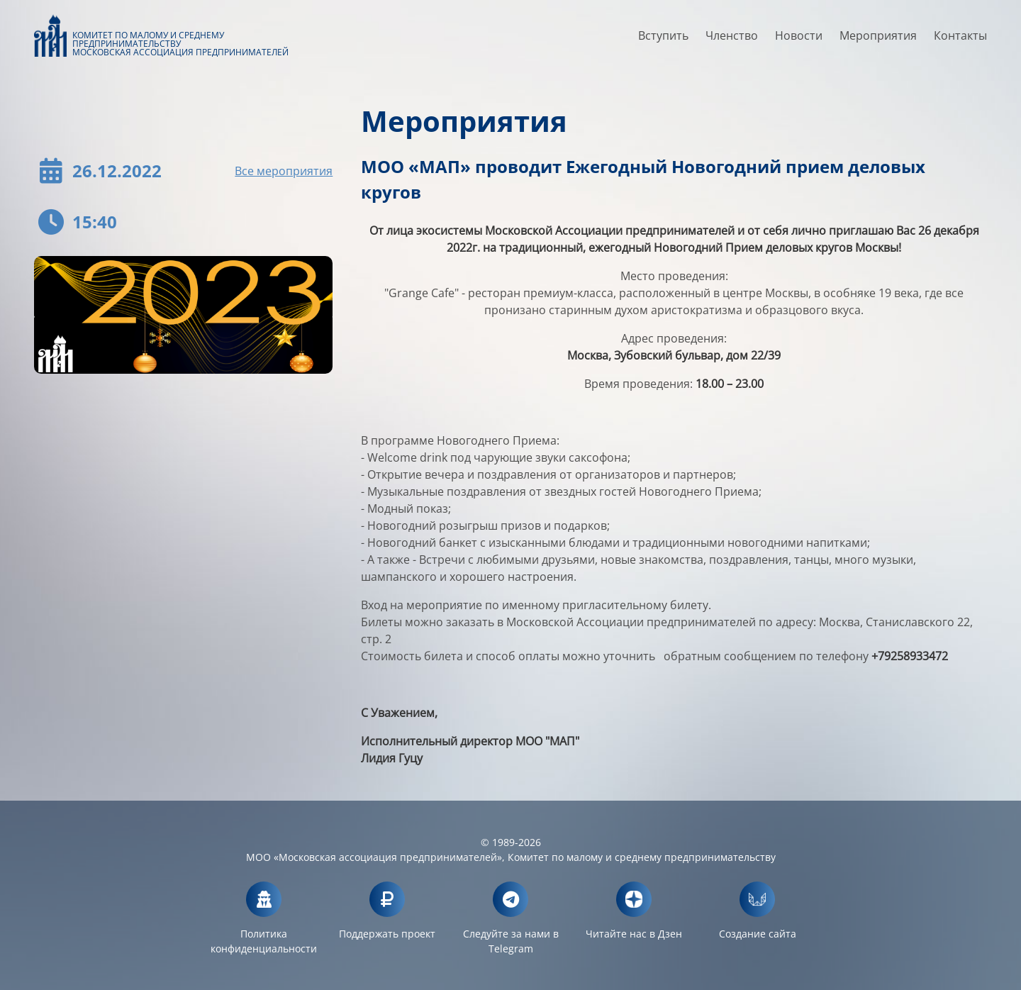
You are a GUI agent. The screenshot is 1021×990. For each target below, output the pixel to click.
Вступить (663, 40)
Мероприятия (878, 40)
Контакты (960, 40)
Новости (798, 40)
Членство (731, 40)
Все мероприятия (284, 171)
